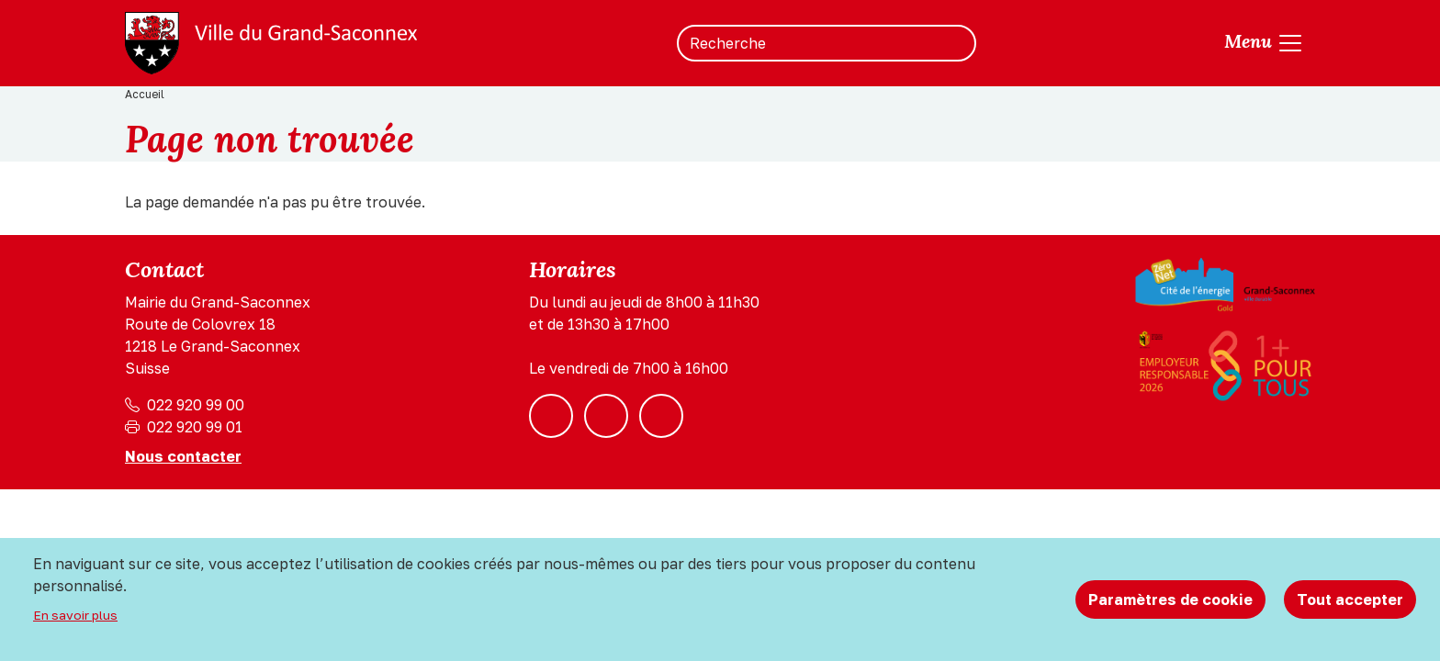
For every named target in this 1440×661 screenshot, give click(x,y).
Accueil (144, 94)
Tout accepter (1350, 599)
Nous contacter (183, 456)
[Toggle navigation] (1264, 43)
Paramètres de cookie (1170, 599)
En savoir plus (75, 615)
